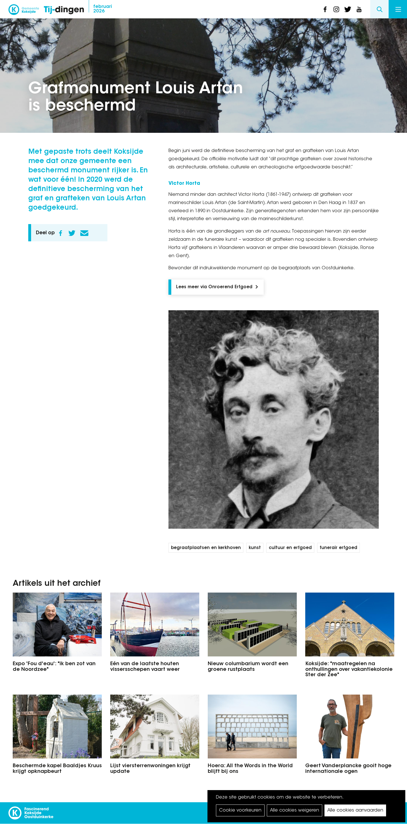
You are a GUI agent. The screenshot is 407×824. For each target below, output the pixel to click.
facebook (325, 9)
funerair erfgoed (338, 548)
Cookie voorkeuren (240, 810)
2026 (102, 9)
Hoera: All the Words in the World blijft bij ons (250, 769)
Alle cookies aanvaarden (355, 810)
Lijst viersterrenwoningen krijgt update (150, 769)
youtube (359, 9)
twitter (347, 9)
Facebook (60, 233)
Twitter (71, 233)
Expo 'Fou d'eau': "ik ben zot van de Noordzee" (54, 667)
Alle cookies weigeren (294, 810)
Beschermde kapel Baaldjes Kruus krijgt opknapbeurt (57, 769)
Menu (398, 9)
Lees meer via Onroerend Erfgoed (214, 287)
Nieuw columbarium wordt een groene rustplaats (248, 667)
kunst (255, 548)
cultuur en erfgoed (290, 548)
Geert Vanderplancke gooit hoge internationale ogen (348, 769)
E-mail (84, 233)
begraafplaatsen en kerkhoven (206, 548)
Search (379, 9)
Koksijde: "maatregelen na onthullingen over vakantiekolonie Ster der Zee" (349, 670)
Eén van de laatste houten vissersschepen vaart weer (145, 667)
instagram (336, 9)
